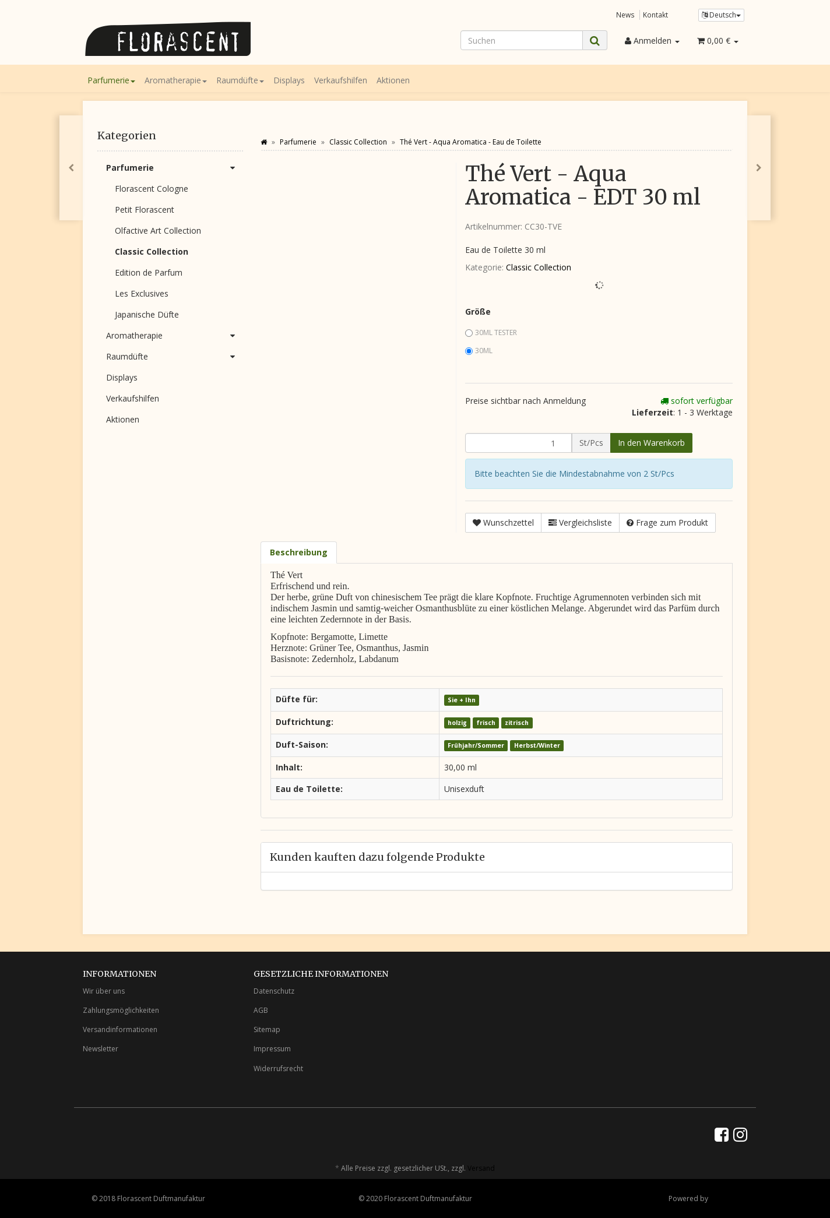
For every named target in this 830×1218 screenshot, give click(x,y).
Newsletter (100, 1049)
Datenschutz (274, 991)
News (625, 14)
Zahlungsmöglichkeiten (121, 1010)
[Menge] (518, 443)
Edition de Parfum (148, 272)
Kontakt (655, 14)
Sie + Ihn (462, 700)
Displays (289, 80)
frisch (486, 723)
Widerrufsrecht (278, 1068)
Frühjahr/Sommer (476, 745)
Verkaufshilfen (340, 80)
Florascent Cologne (151, 188)
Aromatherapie (176, 80)
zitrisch (517, 723)
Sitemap (267, 1029)
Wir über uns (104, 991)
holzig (457, 723)
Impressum (272, 1049)
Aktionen (393, 80)
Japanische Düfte (147, 314)
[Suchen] (521, 40)
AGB (261, 1010)
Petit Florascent (144, 209)
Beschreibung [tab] (299, 552)
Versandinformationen (120, 1029)
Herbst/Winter (537, 745)
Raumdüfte (240, 80)
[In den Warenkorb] (651, 443)
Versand (481, 1168)
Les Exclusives (141, 293)
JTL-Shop (724, 1198)
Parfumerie (111, 80)
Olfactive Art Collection (158, 230)
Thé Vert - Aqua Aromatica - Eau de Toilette (470, 142)
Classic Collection (538, 267)
